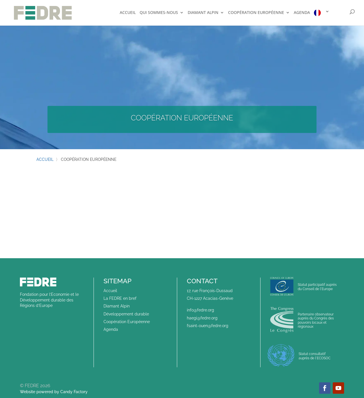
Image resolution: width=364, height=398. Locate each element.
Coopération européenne (256, 13)
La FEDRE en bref (120, 298)
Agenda (302, 13)
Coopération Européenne (127, 321)
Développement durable (126, 314)
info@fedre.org (200, 310)
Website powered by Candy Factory (54, 391)
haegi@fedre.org (202, 318)
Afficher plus (182, 223)
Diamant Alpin (203, 13)
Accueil (128, 13)
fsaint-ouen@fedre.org (207, 325)
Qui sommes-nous (159, 13)
